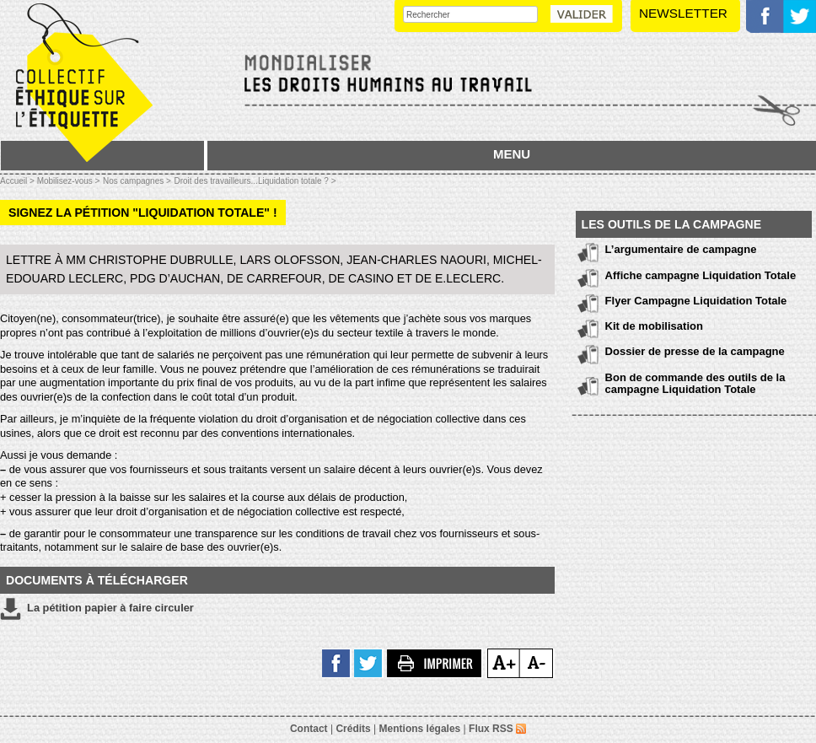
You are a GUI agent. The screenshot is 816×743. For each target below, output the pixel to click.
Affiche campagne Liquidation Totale (701, 275)
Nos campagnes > (137, 181)
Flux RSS (497, 729)
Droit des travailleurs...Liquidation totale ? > (255, 181)
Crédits (353, 729)
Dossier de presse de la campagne (695, 351)
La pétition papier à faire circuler (97, 609)
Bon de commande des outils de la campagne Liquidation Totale (695, 383)
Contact (309, 729)
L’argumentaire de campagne (681, 249)
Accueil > (18, 181)
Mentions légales (420, 729)
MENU (511, 154)
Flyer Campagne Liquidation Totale (696, 300)
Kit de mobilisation (654, 326)
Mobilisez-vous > (68, 181)
